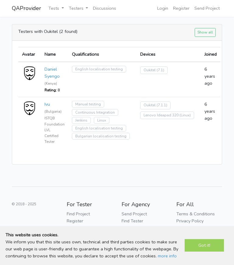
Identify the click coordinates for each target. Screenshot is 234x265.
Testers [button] (77, 8)
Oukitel (150, 70)
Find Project (78, 214)
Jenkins (81, 120)
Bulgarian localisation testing (100, 136)
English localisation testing (99, 69)
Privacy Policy (190, 221)
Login (162, 8)
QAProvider (26, 8)
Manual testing (88, 104)
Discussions (104, 8)
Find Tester (132, 221)
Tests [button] (54, 8)
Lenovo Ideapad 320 (161, 115)
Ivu (47, 104)
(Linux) (185, 115)
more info (167, 256)
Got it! (204, 245)
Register (181, 8)
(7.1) (160, 70)
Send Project (207, 8)
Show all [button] (205, 32)
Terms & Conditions (195, 214)
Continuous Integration (95, 112)
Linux (101, 120)
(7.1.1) (162, 105)
